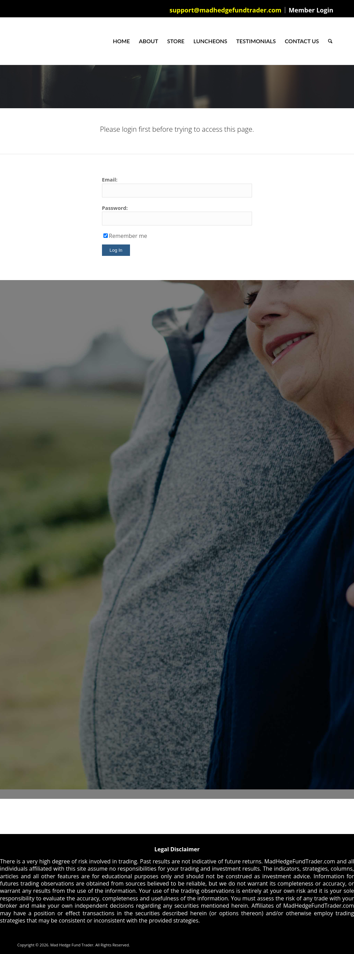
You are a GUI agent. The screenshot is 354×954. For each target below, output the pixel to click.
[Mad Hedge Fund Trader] (17, 41)
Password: (115, 207)
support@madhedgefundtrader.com (225, 10)
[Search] (330, 41)
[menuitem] (225, 10)
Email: (110, 179)
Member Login (311, 10)
